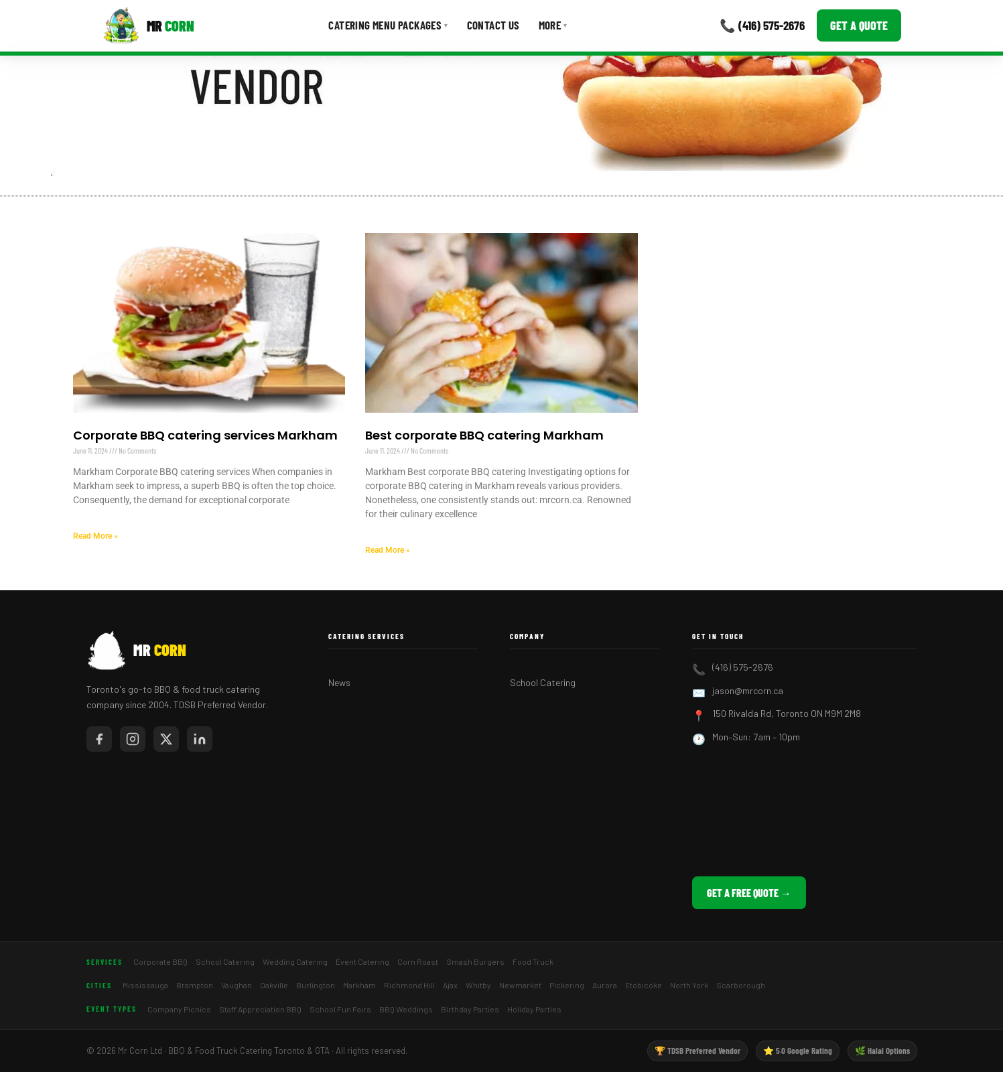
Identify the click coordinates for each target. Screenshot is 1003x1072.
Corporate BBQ (160, 961)
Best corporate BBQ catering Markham (484, 435)
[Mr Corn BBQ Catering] (148, 25)
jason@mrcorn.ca (747, 690)
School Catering (543, 682)
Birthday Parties (470, 1009)
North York (689, 985)
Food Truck (533, 961)
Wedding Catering (295, 961)
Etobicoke (643, 985)
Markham (359, 985)
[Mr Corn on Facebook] (99, 739)
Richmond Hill (409, 985)
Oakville (274, 985)
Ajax (450, 985)
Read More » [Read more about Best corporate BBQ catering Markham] (387, 550)
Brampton (194, 985)
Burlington (315, 985)
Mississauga (145, 985)
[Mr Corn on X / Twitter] (166, 739)
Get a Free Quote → (749, 892)
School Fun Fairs (340, 1009)
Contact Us (493, 24)
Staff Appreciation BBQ (260, 1009)
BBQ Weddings (406, 1009)
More (553, 24)
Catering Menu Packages (388, 24)
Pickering (566, 985)
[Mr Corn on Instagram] (132, 739)
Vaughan (236, 985)
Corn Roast (417, 961)
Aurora (604, 985)
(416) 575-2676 (742, 667)
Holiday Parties (534, 1009)
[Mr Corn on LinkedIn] (199, 739)
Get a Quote (859, 25)
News (339, 682)
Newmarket (520, 985)
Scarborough (740, 985)
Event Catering (362, 961)
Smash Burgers (475, 961)
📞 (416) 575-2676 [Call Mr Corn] (762, 25)
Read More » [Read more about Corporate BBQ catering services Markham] (95, 536)
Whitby (478, 985)
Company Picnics (179, 1009)
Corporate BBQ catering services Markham (205, 435)
